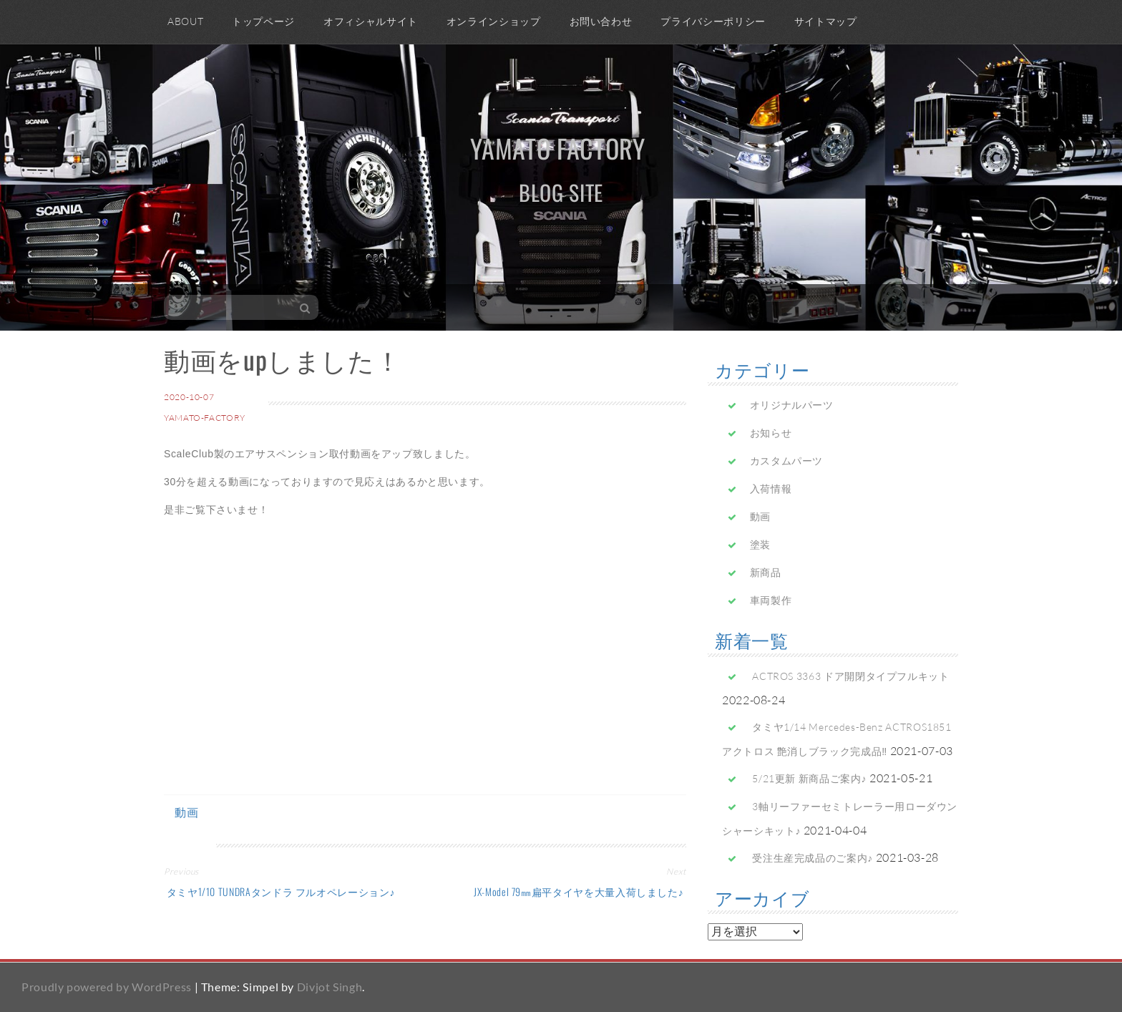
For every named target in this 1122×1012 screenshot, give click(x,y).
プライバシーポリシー (712, 21)
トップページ (263, 21)
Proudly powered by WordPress (106, 986)
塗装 (760, 544)
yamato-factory (204, 417)
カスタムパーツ (786, 460)
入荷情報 (771, 488)
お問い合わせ (601, 21)
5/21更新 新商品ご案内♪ (809, 778)
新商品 (765, 572)
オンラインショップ (494, 21)
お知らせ (771, 433)
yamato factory (557, 148)
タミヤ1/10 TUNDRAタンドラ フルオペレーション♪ (279, 891)
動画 (186, 812)
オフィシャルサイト (370, 21)
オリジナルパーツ (792, 405)
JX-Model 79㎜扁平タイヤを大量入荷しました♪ (580, 891)
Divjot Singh (330, 986)
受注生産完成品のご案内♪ (812, 858)
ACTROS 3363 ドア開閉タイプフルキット (850, 676)
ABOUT (185, 21)
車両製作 (771, 600)
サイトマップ (825, 21)
